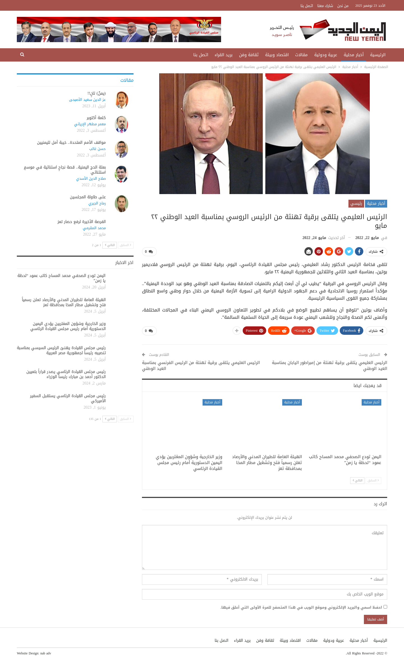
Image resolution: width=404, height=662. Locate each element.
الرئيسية (377, 55)
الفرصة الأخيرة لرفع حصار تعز (82, 222)
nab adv (45, 653)
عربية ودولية (325, 55)
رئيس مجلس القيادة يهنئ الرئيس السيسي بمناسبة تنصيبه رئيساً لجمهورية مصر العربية (61, 350)
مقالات (301, 55)
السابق (373, 480)
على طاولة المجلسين (88, 197)
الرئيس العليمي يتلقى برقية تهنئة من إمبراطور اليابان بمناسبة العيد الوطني (329, 365)
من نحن (342, 5)
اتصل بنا (306, 5)
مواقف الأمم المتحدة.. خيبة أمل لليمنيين (71, 142)
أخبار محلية (354, 55)
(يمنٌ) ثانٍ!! (97, 93)
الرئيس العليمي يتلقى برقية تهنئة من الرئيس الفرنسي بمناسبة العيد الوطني (201, 365)
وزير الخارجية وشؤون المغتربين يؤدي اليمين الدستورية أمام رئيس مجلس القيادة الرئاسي (68, 326)
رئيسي (356, 203)
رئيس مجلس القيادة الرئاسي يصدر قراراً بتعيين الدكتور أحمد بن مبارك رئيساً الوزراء (66, 374)
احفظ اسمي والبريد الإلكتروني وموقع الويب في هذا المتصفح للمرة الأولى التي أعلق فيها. (301, 607)
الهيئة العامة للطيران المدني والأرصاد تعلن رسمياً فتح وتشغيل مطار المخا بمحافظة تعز (64, 302)
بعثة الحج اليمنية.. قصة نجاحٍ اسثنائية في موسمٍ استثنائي (65, 169)
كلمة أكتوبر (96, 118)
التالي (357, 480)
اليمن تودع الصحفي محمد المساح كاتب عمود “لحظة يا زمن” (61, 278)
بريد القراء (224, 55)
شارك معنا (325, 5)
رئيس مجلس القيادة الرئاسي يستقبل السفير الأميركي (68, 398)
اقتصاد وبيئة (277, 55)
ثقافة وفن (249, 55)
